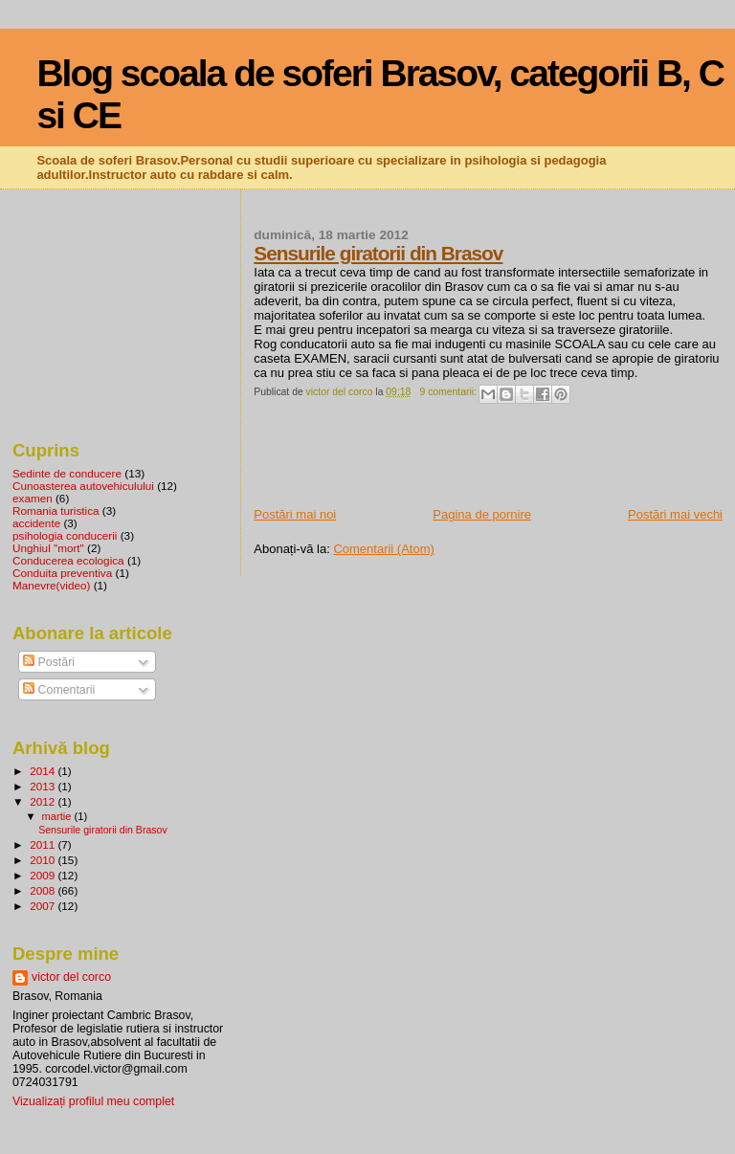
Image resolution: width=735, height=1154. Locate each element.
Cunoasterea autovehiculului (83, 485)
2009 (43, 875)
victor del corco (71, 977)
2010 (43, 860)
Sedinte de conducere (67, 473)
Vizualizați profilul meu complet (93, 1101)
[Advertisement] (478, 463)
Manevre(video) (51, 585)
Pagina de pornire (482, 514)
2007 (43, 905)
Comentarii (59, 690)
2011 (43, 844)
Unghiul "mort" (48, 548)
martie (58, 816)
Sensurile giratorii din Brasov (378, 253)
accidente (36, 523)
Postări (49, 662)
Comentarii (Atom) (383, 549)
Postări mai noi (295, 514)
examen (32, 498)
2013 (43, 786)
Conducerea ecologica (68, 560)
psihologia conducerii (64, 535)
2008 (43, 890)
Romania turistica (56, 510)
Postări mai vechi (675, 514)
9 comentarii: (449, 392)
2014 (43, 771)
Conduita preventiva (62, 572)
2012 (43, 801)
